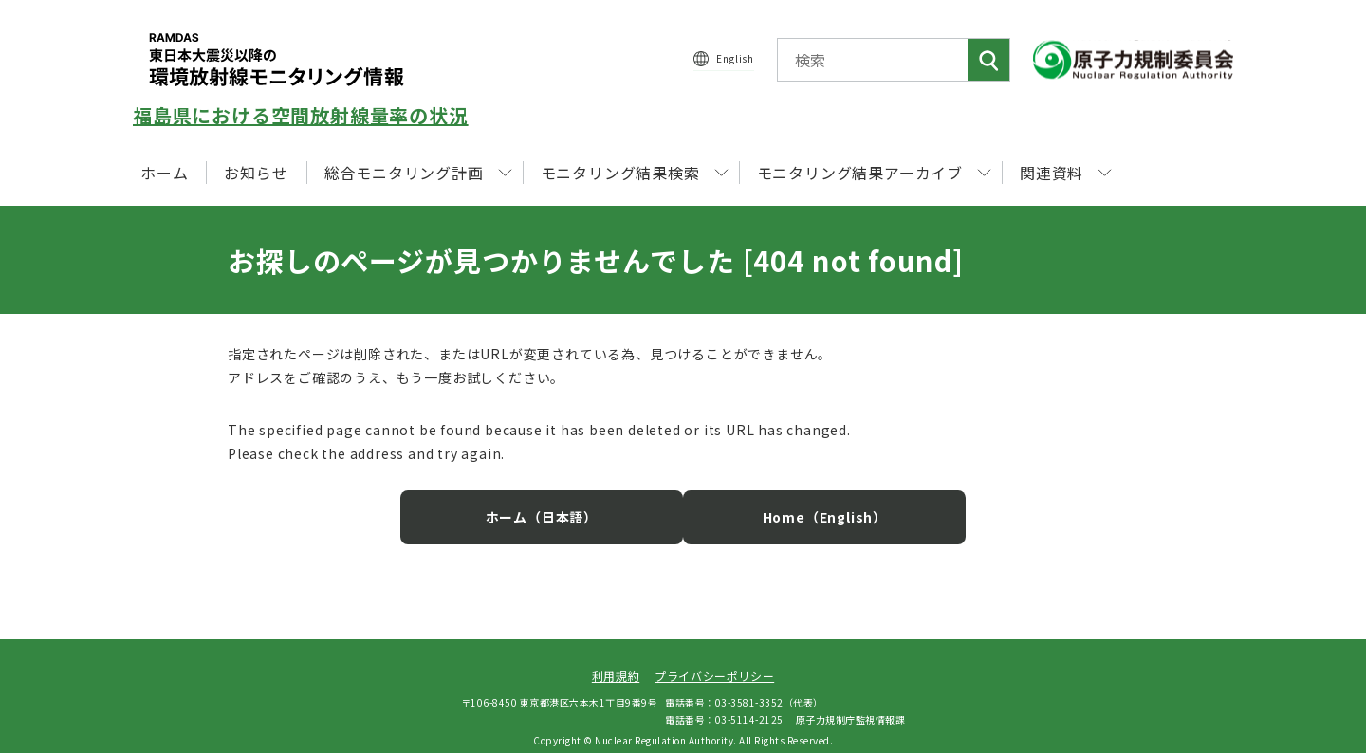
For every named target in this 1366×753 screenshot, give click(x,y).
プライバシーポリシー (714, 661)
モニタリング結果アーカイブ (874, 172)
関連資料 (1066, 172)
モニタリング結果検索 (635, 172)
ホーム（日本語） (560, 502)
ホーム (164, 172)
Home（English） (806, 502)
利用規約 (615, 661)
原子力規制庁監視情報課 (851, 704)
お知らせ (255, 172)
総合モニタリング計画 (418, 172)
